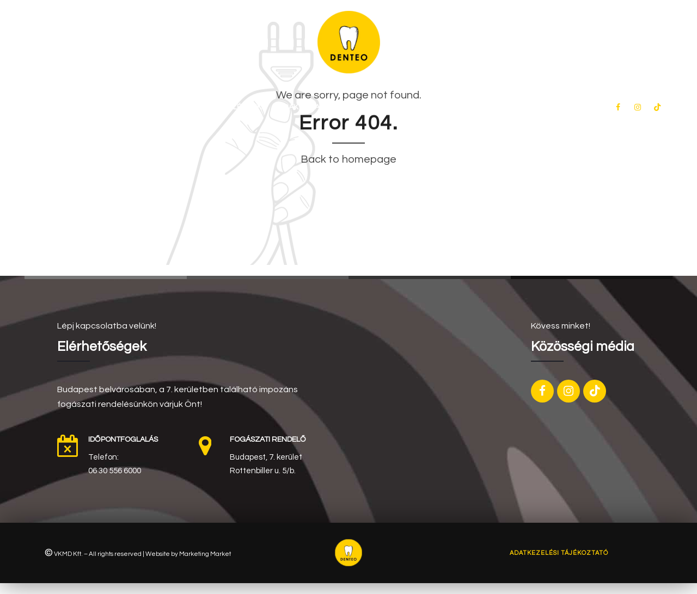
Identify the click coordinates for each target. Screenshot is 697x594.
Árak (288, 107)
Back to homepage (348, 159)
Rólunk (183, 107)
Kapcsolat (509, 107)
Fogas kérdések (439, 107)
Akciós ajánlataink (353, 107)
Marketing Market (205, 553)
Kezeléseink (238, 107)
